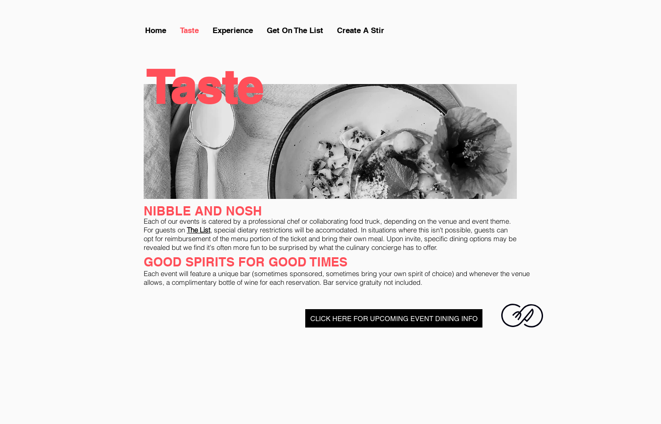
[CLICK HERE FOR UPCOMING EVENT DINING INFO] (393, 318)
